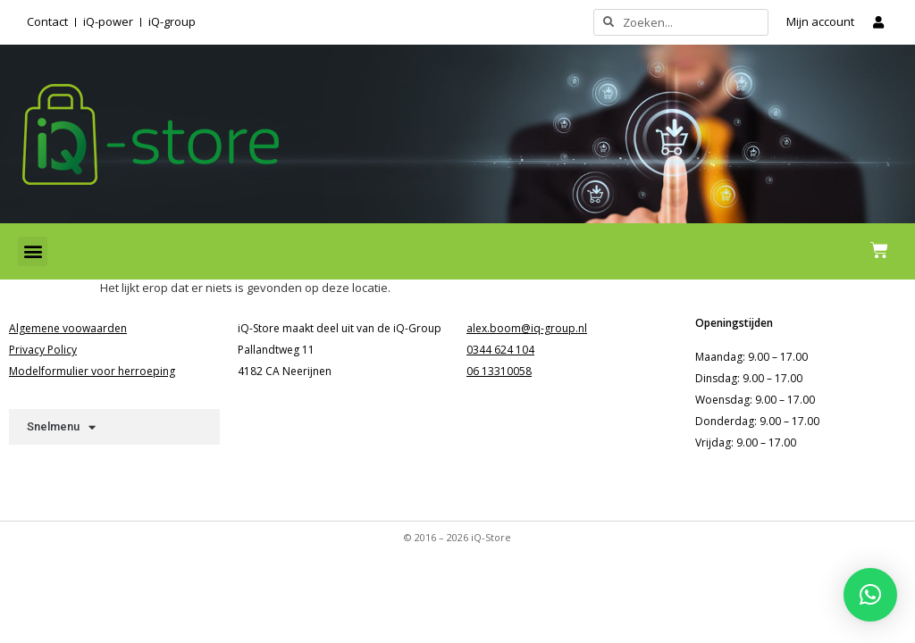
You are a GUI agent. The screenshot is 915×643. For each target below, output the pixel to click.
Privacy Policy (43, 349)
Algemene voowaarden (68, 328)
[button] (32, 251)
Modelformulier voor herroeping (92, 371)
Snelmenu (61, 427)
